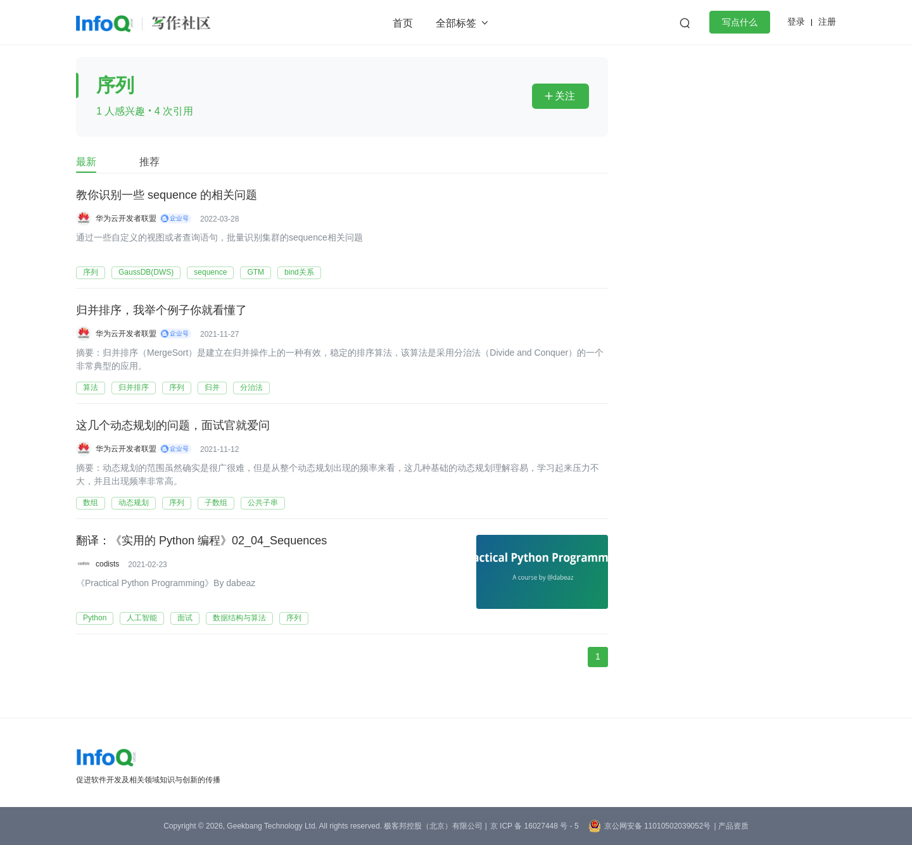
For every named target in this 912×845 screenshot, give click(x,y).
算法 (90, 387)
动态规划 (133, 502)
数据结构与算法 (239, 617)
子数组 (216, 502)
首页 (403, 23)
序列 (90, 272)
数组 (90, 502)
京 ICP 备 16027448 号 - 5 (534, 826)
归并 (212, 387)
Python (94, 617)
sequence (210, 272)
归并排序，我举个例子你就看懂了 (161, 310)
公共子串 (263, 502)
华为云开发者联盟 (126, 218)
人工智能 (142, 617)
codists (107, 564)
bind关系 (299, 272)
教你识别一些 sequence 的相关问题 (166, 195)
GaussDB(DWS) (146, 272)
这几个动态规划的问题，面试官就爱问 (173, 426)
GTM (255, 272)
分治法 (251, 387)
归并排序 (133, 387)
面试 (185, 617)
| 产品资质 (731, 826)
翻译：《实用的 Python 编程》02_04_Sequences (201, 541)
